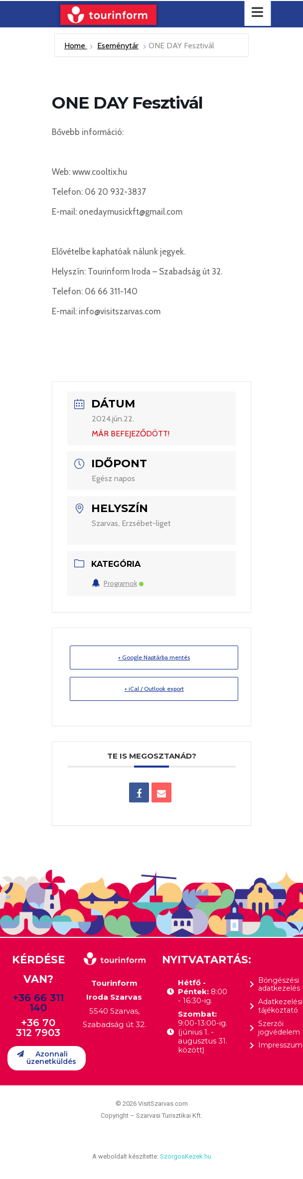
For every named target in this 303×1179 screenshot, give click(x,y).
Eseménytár (118, 45)
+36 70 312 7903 (38, 1028)
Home (75, 45)
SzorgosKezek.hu (185, 1156)
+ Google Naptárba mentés (154, 657)
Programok (118, 583)
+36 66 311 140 (38, 1003)
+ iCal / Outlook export (154, 688)
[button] (46, 1058)
